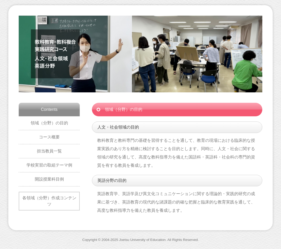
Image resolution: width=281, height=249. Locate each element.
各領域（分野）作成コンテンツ (49, 201)
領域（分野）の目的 (49, 123)
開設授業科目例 (49, 179)
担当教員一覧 (49, 151)
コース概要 (49, 137)
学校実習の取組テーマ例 (49, 165)
